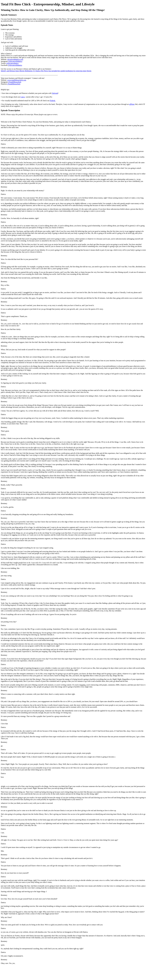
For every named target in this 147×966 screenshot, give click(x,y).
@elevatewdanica (12, 63)
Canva (22, 97)
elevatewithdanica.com (15, 59)
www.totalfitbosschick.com (16, 80)
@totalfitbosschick (14, 82)
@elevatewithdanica (15, 61)
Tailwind (55, 93)
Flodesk (53, 100)
